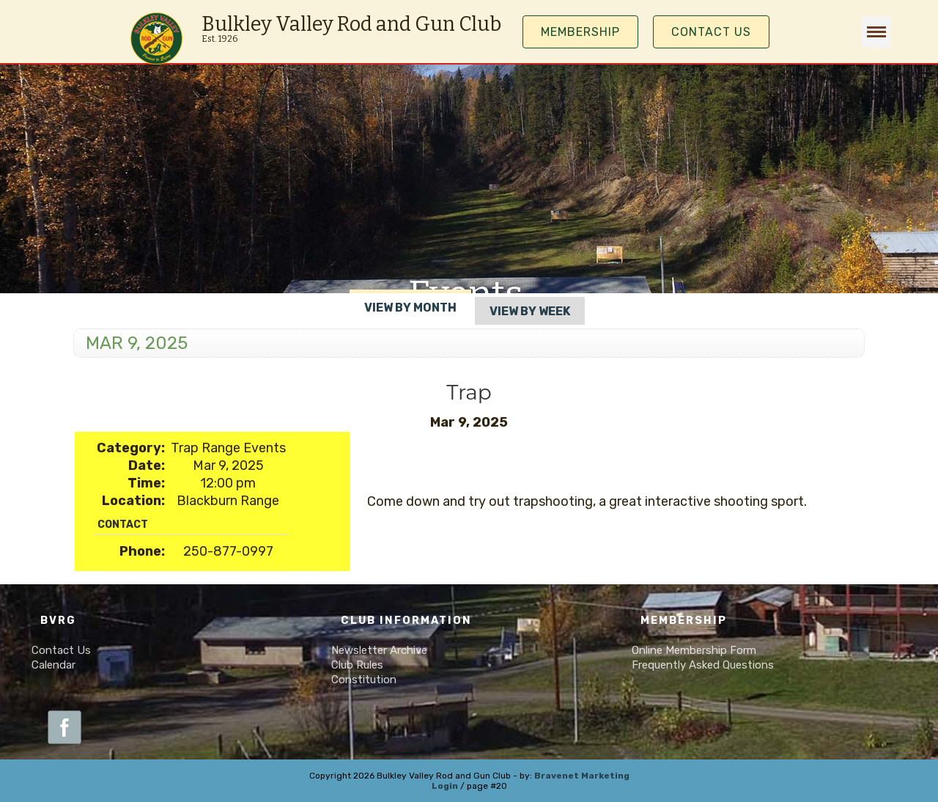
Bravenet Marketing (581, 775)
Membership (683, 620)
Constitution (363, 679)
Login (445, 786)
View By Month (410, 307)
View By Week (530, 311)
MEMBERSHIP (580, 32)
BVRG (58, 620)
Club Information (406, 620)
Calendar (53, 665)
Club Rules (357, 665)
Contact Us (711, 32)
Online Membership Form (694, 650)
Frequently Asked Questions (703, 665)
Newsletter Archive (379, 650)
